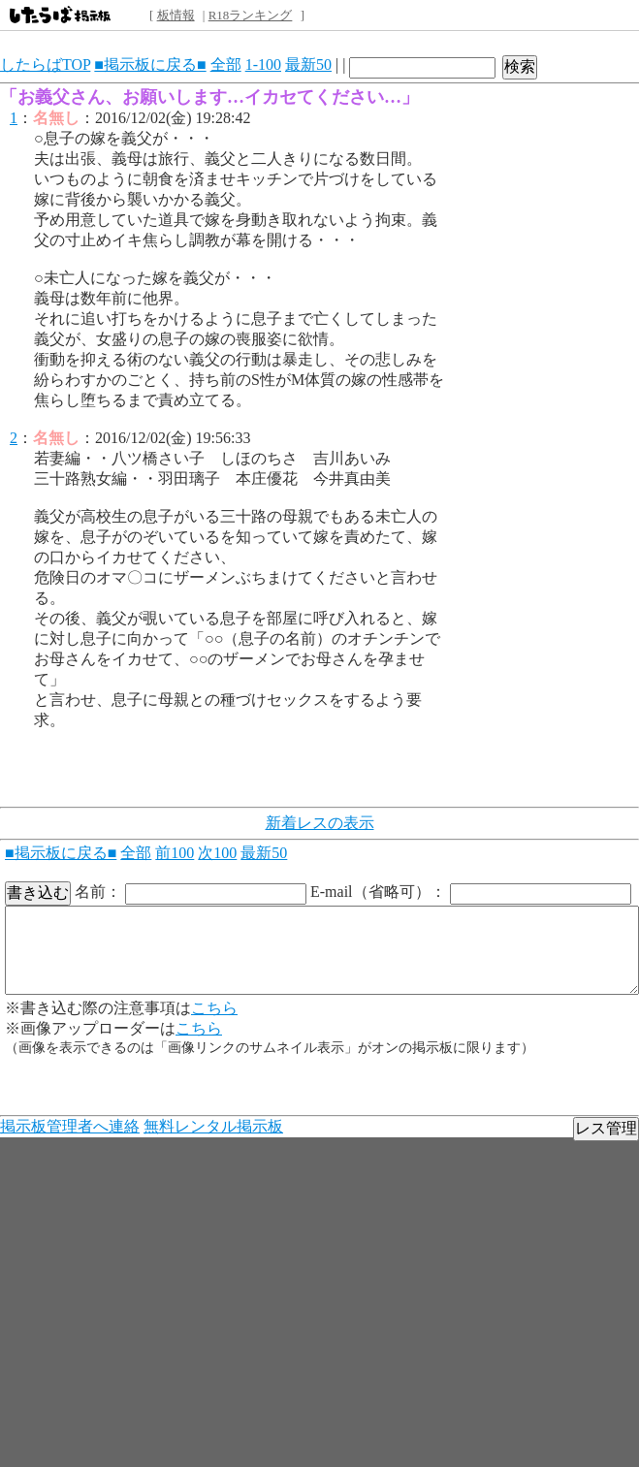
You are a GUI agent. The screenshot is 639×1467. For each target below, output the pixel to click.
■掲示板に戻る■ (150, 64)
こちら (214, 1008)
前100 (174, 853)
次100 (217, 853)
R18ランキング (250, 15)
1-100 (263, 64)
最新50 (308, 64)
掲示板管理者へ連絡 (70, 1126)
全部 (225, 64)
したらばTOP (45, 64)
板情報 (176, 15)
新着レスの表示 (320, 822)
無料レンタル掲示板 (213, 1126)
